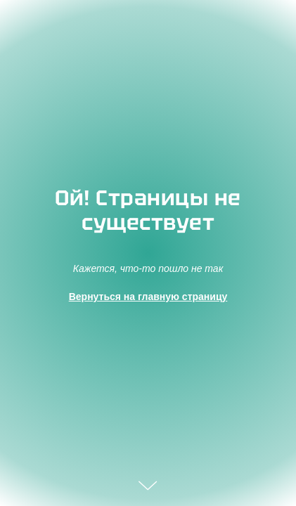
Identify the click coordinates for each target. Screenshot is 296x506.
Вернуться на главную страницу (148, 296)
